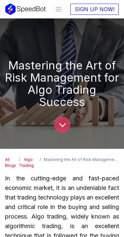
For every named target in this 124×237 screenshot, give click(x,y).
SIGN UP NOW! (94, 9)
